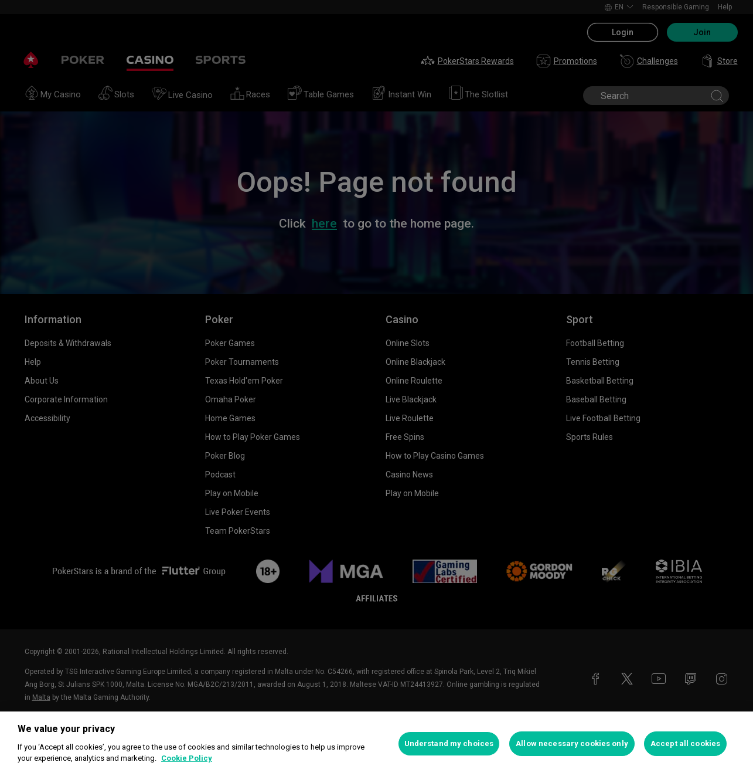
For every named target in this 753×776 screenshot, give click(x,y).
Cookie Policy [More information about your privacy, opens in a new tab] (186, 758)
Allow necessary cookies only (572, 743)
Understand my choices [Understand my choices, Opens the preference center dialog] (449, 743)
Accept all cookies (685, 743)
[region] (376, 743)
